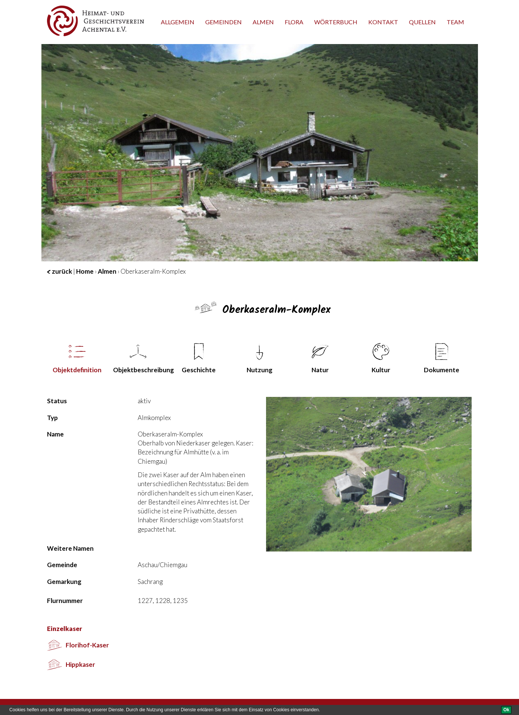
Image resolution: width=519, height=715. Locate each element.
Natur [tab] (320, 358)
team (455, 21)
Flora (294, 21)
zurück (59, 271)
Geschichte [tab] (199, 358)
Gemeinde (62, 565)
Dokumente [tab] (441, 358)
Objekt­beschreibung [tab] (140, 358)
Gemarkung (64, 581)
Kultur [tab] (381, 358)
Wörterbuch (335, 21)
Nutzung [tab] (259, 358)
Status (57, 401)
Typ (52, 418)
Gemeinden (223, 21)
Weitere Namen (70, 548)
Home (85, 271)
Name (55, 434)
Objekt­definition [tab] (77, 358)
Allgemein (177, 21)
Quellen (422, 21)
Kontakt (383, 21)
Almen (263, 21)
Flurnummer (65, 600)
